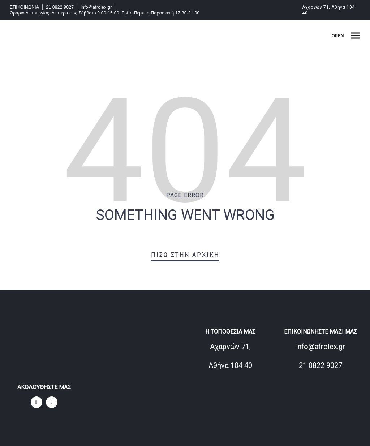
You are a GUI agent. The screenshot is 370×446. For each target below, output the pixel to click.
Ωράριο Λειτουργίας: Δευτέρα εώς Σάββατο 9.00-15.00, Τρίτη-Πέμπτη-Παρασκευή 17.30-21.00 (105, 13)
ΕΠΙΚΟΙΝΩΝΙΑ (24, 7)
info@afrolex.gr (96, 7)
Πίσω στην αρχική (185, 254)
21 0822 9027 (60, 7)
